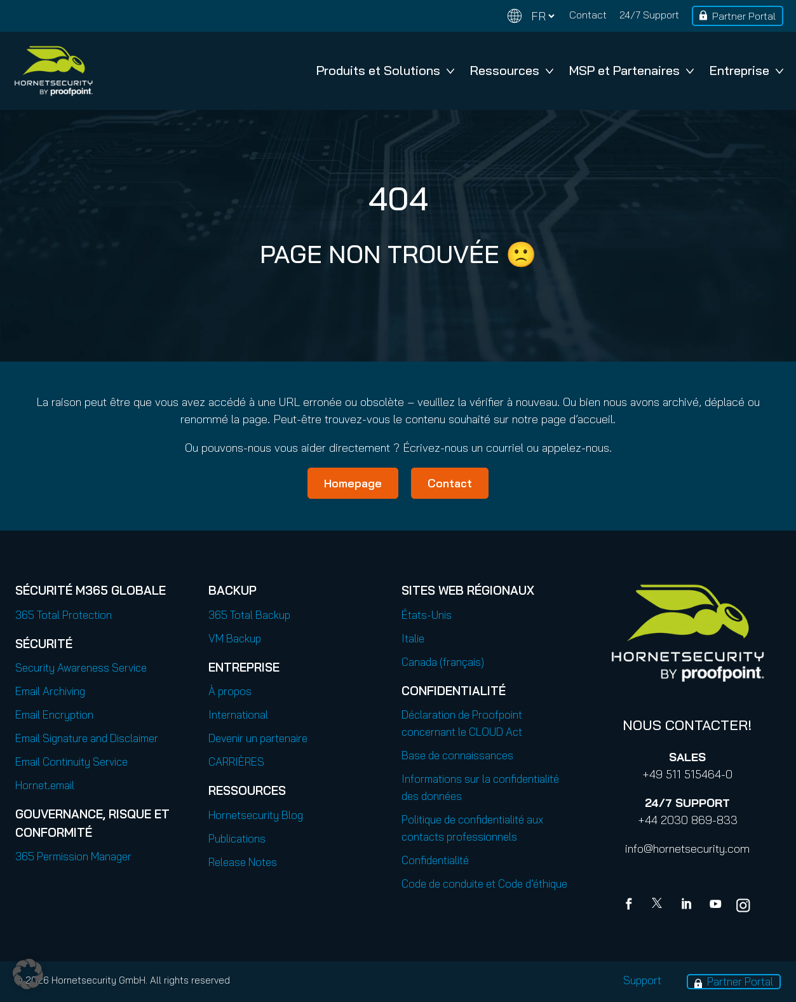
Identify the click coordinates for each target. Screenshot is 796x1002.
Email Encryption (54, 714)
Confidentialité (435, 860)
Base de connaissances (457, 755)
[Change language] (531, 16)
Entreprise (746, 70)
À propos (230, 691)
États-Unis (426, 614)
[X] (659, 905)
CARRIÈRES (236, 761)
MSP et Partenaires (631, 70)
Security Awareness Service (81, 667)
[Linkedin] (687, 905)
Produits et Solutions (385, 70)
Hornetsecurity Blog (255, 815)
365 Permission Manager (73, 856)
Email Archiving (50, 691)
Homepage (353, 483)
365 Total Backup (249, 614)
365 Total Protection (63, 614)
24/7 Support (649, 14)
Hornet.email (44, 785)
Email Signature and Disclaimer (86, 738)
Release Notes (242, 862)
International (238, 714)
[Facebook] (631, 905)
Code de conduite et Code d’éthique (484, 883)
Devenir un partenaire (257, 738)
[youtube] (715, 905)
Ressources (511, 70)
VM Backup (234, 638)
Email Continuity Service (71, 761)
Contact (588, 14)
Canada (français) (442, 661)
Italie (412, 638)
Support (642, 980)
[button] (28, 974)
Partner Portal (744, 16)
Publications (237, 838)
